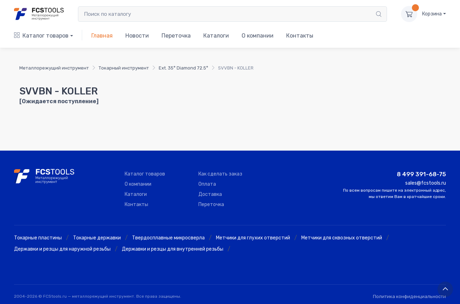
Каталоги (216, 35)
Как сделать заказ (220, 174)
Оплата (207, 184)
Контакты (299, 35)
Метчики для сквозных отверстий (341, 238)
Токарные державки (97, 238)
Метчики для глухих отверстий (253, 238)
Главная (102, 35)
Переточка (176, 35)
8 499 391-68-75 (421, 174)
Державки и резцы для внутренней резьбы (172, 249)
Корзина (432, 14)
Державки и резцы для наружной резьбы (62, 249)
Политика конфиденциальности (409, 296)
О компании (258, 35)
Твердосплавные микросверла (168, 238)
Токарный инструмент (124, 68)
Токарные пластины (38, 238)
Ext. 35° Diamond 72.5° (183, 68)
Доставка (210, 194)
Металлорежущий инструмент (54, 68)
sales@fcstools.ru (425, 183)
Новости (137, 35)
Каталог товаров (41, 35)
